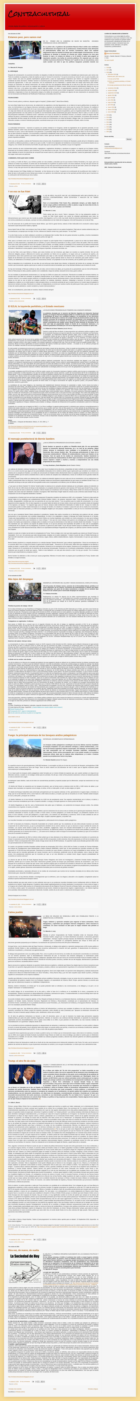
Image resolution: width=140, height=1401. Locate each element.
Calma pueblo (15, 912)
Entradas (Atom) (20, 1392)
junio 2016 (111, 100)
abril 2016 (111, 105)
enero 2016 (111, 112)
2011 (107, 124)
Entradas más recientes (15, 1389)
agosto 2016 (111, 95)
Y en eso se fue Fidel (19, 191)
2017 (107, 70)
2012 (107, 122)
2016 (107, 72)
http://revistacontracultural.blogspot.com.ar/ (21, 178)
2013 (107, 119)
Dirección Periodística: (113, 53)
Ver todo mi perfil (109, 60)
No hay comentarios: (26, 183)
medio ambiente (18, 906)
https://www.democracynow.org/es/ (18, 561)
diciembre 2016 (112, 74)
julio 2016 (110, 97)
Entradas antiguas (93, 1389)
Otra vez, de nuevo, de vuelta (23, 1250)
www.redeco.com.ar (14, 716)
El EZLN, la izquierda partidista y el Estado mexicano (36, 306)
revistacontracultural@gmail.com (113, 148)
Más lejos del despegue (20, 579)
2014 (107, 117)
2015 (107, 115)
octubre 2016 (111, 90)
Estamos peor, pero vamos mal (24, 37)
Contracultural (39, 13)
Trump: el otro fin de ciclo (21, 1061)
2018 (107, 67)
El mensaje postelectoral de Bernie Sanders (31, 439)
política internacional (19, 301)
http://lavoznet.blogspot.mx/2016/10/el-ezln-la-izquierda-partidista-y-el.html (30, 426)
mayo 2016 (111, 102)
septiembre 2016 (112, 93)
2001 (107, 131)
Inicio (54, 1389)
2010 (107, 127)
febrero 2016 (111, 109)
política (16, 186)
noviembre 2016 (112, 88)
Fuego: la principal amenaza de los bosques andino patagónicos (42, 735)
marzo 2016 (111, 107)
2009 (107, 129)
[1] (39, 1098)
